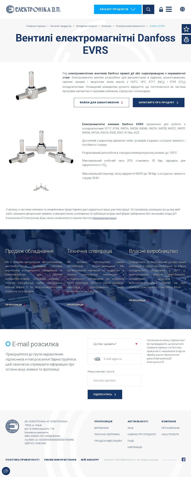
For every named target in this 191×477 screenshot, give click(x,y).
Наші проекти (170, 434)
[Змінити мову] (182, 9)
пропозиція (13, 304)
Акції (130, 428)
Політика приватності (22, 459)
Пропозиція (103, 421)
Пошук (148, 9)
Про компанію (171, 428)
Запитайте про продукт (157, 102)
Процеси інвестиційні (108, 440)
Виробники (101, 428)
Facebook (183, 459)
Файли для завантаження (99, 102)
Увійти (161, 9)
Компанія (169, 421)
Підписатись (102, 394)
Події (131, 440)
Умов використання (104, 217)
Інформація (135, 447)
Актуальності (138, 421)
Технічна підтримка (107, 434)
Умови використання (60, 459)
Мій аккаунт (90, 459)
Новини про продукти (142, 434)
